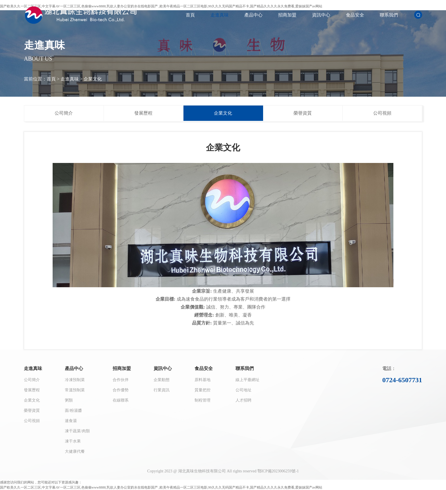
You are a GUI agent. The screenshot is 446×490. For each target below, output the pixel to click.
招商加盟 (287, 15)
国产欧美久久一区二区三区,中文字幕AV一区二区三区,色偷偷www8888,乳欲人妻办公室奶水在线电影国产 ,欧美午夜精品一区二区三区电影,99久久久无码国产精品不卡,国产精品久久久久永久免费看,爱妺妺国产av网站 (161, 487)
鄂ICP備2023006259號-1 (278, 471)
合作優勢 (121, 390)
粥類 (69, 400)
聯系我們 (389, 15)
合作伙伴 (121, 380)
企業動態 (162, 380)
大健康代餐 (75, 451)
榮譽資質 (303, 113)
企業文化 (93, 79)
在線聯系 (121, 400)
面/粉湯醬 (73, 410)
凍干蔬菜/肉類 (77, 431)
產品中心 (253, 15)
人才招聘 (243, 400)
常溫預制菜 (75, 390)
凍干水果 (73, 441)
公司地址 (243, 390)
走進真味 (219, 15)
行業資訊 (162, 390)
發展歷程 (143, 113)
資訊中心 (321, 15)
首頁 (190, 15)
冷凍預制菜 (75, 380)
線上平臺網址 (247, 380)
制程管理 (202, 400)
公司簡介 (64, 113)
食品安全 (355, 15)
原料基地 (202, 380)
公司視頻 (382, 113)
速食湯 (71, 421)
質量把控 (202, 390)
